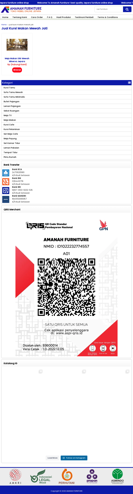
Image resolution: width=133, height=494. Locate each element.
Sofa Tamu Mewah (13, 92)
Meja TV (8, 115)
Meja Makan (10, 120)
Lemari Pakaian (11, 147)
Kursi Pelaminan (12, 129)
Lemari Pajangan (12, 106)
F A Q (49, 17)
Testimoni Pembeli (84, 17)
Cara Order (37, 17)
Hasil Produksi (63, 17)
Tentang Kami (19, 17)
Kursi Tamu (9, 87)
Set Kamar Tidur (12, 143)
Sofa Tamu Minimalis (14, 96)
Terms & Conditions (108, 17)
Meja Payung (10, 138)
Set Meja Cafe (11, 134)
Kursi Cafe (9, 124)
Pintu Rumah (10, 157)
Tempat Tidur (11, 152)
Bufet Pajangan (11, 101)
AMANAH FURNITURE (74, 491)
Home (5, 17)
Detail (17, 70)
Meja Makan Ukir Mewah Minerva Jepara (17, 60)
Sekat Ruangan (11, 110)
